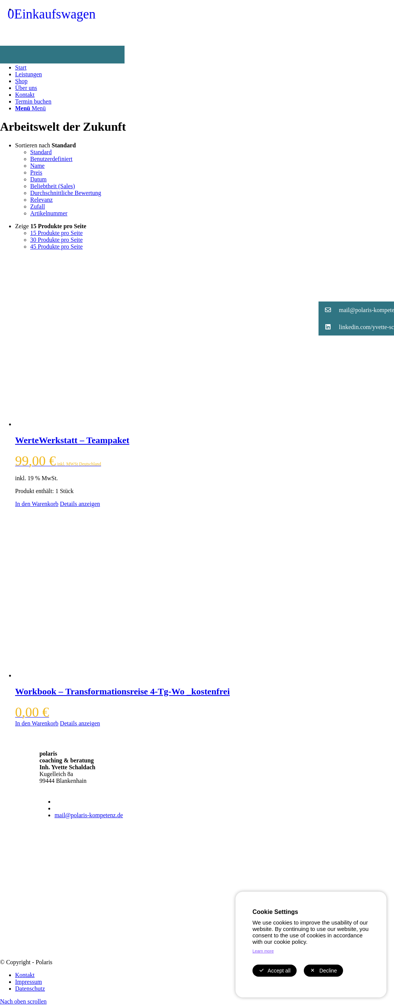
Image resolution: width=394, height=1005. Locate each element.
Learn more (263, 951)
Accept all (275, 971)
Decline (323, 971)
